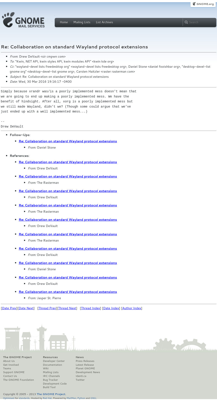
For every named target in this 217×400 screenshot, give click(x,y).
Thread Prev (47, 308)
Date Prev (9, 308)
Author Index (131, 308)
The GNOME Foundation (18, 380)
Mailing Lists (81, 22)
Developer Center (54, 361)
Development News (88, 372)
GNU (93, 398)
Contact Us (10, 376)
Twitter (80, 380)
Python (81, 398)
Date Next (26, 308)
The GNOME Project (17, 357)
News (80, 357)
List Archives (104, 22)
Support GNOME (14, 372)
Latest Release (85, 365)
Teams (7, 368)
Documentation (52, 365)
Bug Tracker (50, 380)
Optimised (8, 398)
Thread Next (67, 308)
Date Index (111, 308)
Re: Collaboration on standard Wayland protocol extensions (68, 141)
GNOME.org (205, 4)
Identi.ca (81, 376)
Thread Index (90, 308)
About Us (9, 361)
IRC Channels (51, 376)
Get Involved (11, 365)
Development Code (55, 383)
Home (64, 22)
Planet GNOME (85, 368)
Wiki (45, 368)
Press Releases (85, 361)
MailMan (71, 398)
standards (24, 398)
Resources (50, 357)
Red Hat (47, 398)
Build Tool (49, 387)
